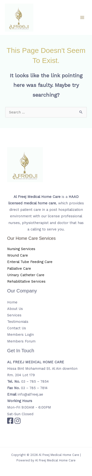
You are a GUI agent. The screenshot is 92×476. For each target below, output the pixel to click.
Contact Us (16, 328)
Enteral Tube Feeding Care (29, 262)
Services (14, 315)
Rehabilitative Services (26, 281)
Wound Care (17, 255)
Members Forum (21, 341)
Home (12, 302)
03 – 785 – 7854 (35, 381)
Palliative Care (19, 268)
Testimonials (17, 321)
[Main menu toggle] (82, 17)
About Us (15, 309)
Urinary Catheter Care (25, 275)
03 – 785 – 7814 (34, 388)
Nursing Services (21, 249)
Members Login (20, 334)
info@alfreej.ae (30, 394)
